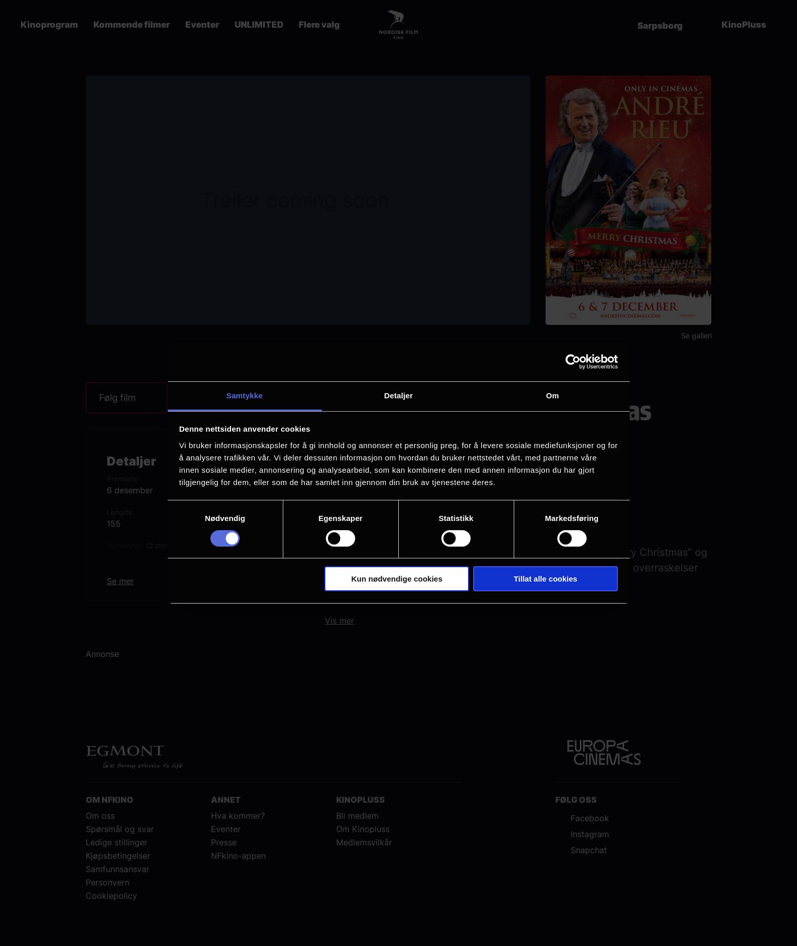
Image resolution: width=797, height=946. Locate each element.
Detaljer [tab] (398, 395)
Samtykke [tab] (244, 395)
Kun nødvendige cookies (397, 578)
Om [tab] (552, 395)
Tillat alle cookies (545, 578)
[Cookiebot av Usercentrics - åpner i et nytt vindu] (573, 362)
